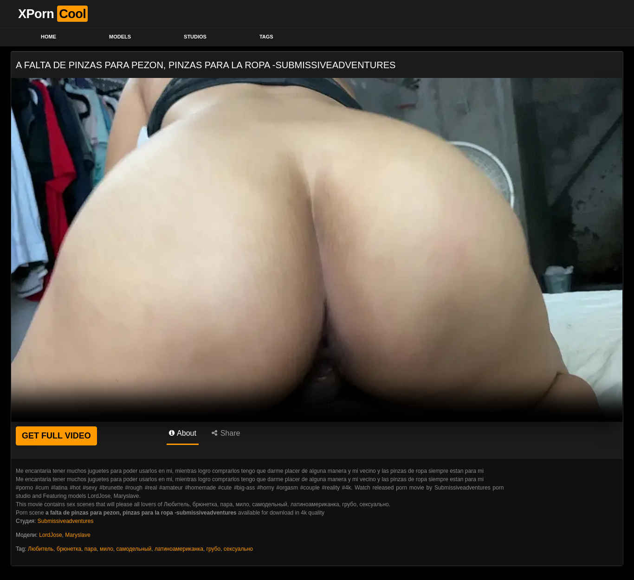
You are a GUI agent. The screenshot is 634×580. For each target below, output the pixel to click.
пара (90, 549)
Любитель (40, 549)
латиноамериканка (179, 549)
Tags (266, 36)
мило (106, 549)
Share (226, 433)
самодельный (133, 549)
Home (48, 36)
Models (120, 36)
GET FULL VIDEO (56, 435)
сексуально (238, 549)
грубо (214, 549)
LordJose (50, 535)
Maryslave (78, 535)
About (182, 433)
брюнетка (69, 549)
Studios (195, 36)
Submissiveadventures (66, 521)
